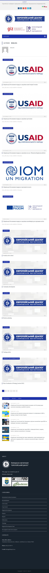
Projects (4, 513)
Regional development (7, 510)
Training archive (7, 352)
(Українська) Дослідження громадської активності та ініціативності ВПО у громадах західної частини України (28, 414)
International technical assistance (9, 497)
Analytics (6, 398)
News (19, 398)
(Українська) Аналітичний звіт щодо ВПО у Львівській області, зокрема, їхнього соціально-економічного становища (27, 430)
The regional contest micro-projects (9, 529)
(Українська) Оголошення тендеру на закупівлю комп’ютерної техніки (20, 84)
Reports (3, 516)
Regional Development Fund (11, 358)
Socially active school (8, 255)
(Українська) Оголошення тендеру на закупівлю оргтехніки (17, 118)
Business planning (7, 318)
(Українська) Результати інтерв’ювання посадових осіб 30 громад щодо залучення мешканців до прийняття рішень (27, 406)
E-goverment (5, 507)
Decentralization (5, 500)
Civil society (4, 503)
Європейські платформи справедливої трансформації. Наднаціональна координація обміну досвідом (25, 3)
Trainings (6, 230)
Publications (4, 520)
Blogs (14, 398)
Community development (9, 286)
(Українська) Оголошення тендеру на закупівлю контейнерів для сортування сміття (23, 221)
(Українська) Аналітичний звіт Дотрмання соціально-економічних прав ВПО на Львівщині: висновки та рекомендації (29, 422)
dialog (12, 47)
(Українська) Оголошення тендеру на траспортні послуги (17, 187)
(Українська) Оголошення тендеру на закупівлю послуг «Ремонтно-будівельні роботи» (24, 153)
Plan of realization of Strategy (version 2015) (13, 383)
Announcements (7, 59)
